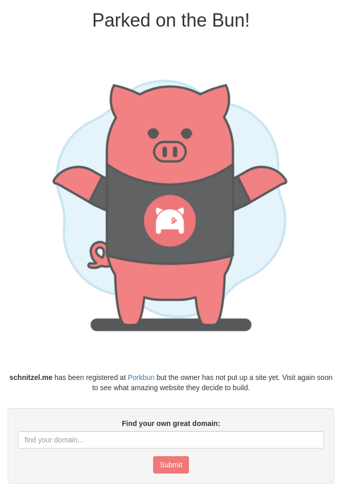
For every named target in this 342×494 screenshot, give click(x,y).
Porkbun (141, 377)
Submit (171, 465)
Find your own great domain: (171, 423)
